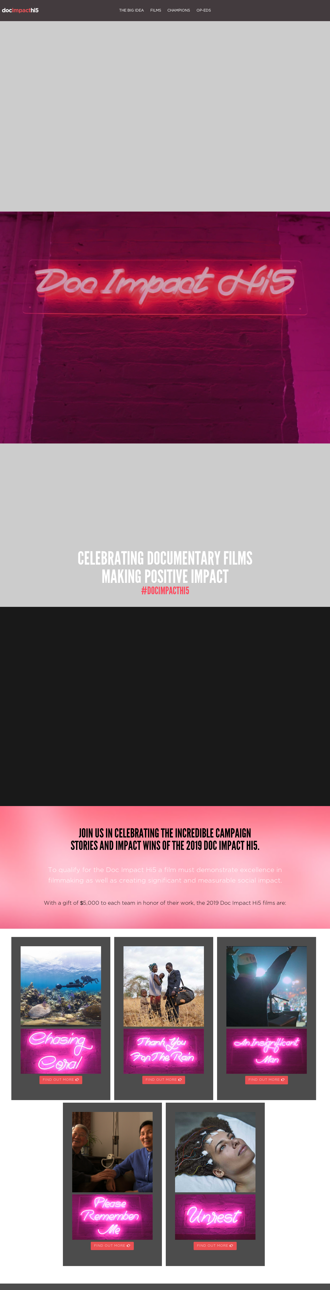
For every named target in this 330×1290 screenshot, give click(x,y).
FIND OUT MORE (61, 1080)
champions (178, 10)
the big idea (131, 10)
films (155, 10)
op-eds (203, 10)
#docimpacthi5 (165, 590)
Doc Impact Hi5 (20, 10)
